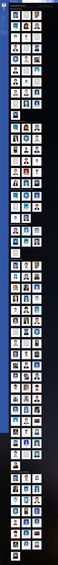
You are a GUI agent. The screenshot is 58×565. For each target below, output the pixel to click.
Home (1, 14)
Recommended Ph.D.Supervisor (4, 31)
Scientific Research (3, 16)
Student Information (3, 25)
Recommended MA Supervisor (4, 33)
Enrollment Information (2, 23)
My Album (2, 27)
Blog (1, 29)
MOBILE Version (2, 35)
